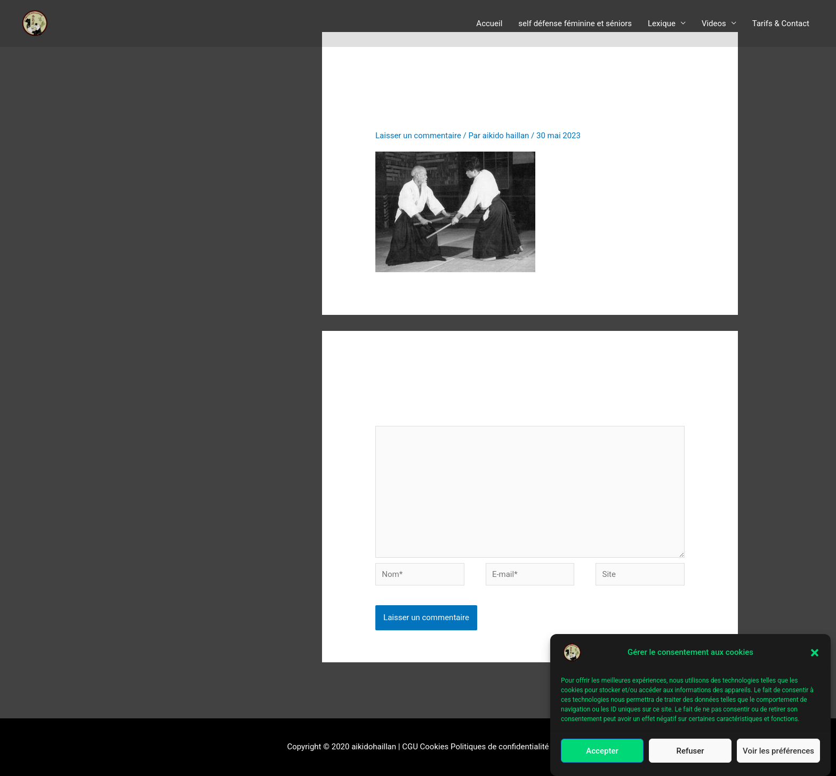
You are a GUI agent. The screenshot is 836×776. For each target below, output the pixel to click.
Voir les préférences (778, 751)
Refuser (690, 751)
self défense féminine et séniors (575, 23)
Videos (714, 23)
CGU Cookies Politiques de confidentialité (475, 747)
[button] (814, 652)
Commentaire (402, 418)
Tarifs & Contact (780, 23)
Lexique (662, 23)
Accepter (602, 751)
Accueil (489, 23)
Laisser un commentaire (418, 135)
